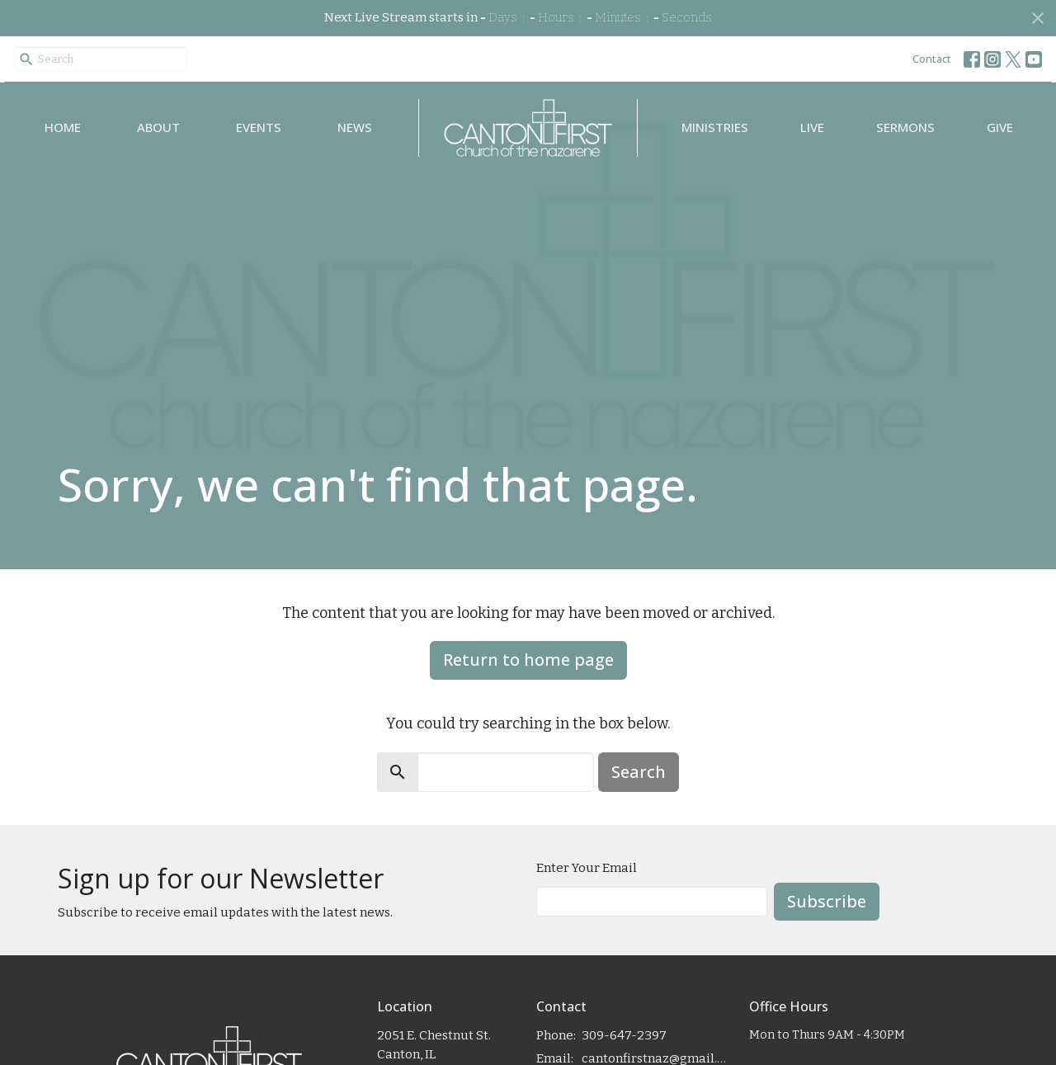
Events (258, 127)
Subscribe (826, 901)
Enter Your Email (586, 867)
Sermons (905, 127)
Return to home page (528, 659)
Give (1000, 127)
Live (812, 127)
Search (638, 772)
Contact (931, 58)
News (354, 127)
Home (63, 127)
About (158, 127)
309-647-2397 (624, 1035)
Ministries (714, 127)
